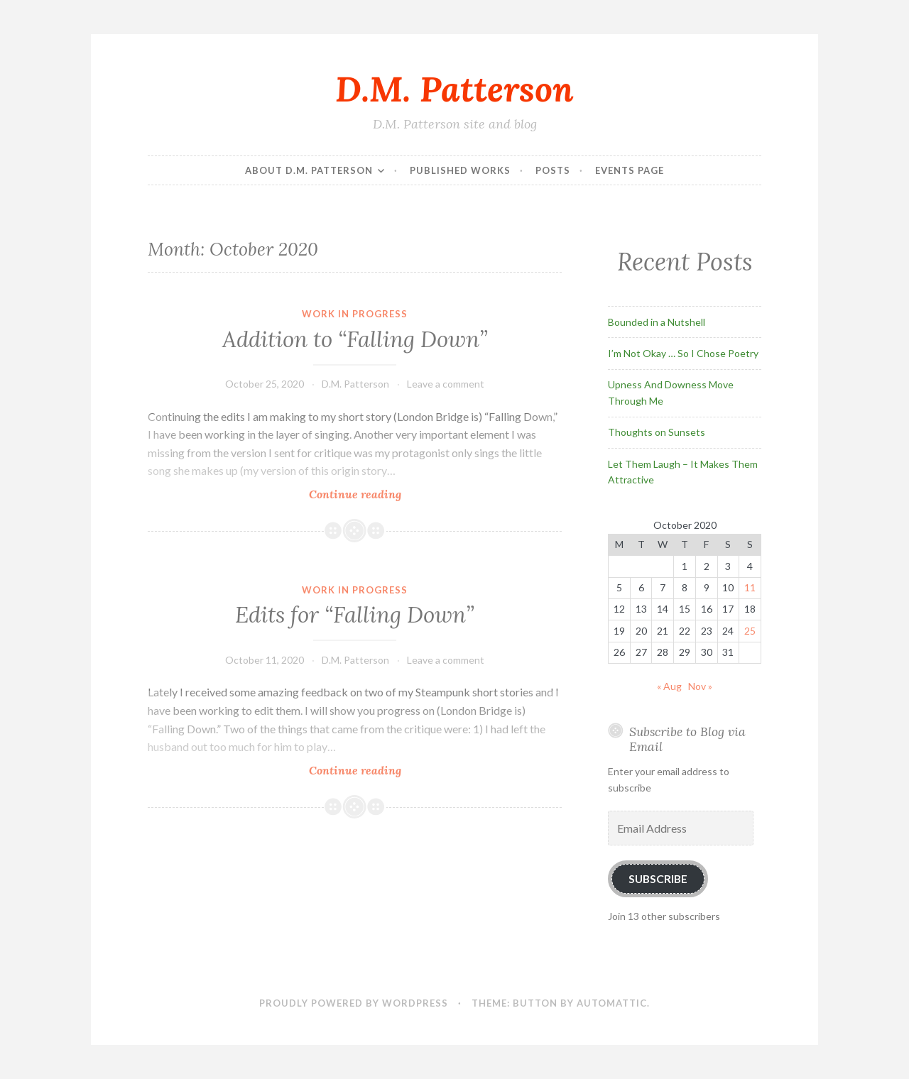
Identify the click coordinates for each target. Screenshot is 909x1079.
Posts (552, 170)
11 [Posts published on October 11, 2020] (750, 587)
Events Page (629, 170)
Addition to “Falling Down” (355, 339)
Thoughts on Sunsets (656, 432)
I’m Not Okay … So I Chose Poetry (683, 353)
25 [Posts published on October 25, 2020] (750, 631)
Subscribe (657, 878)
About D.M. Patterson (309, 170)
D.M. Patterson (454, 89)
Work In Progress (355, 313)
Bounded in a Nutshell (656, 322)
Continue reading (378, 494)
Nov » (700, 686)
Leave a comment (445, 384)
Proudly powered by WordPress (353, 1003)
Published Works (460, 170)
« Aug (669, 686)
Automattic (612, 1003)
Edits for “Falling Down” (354, 615)
